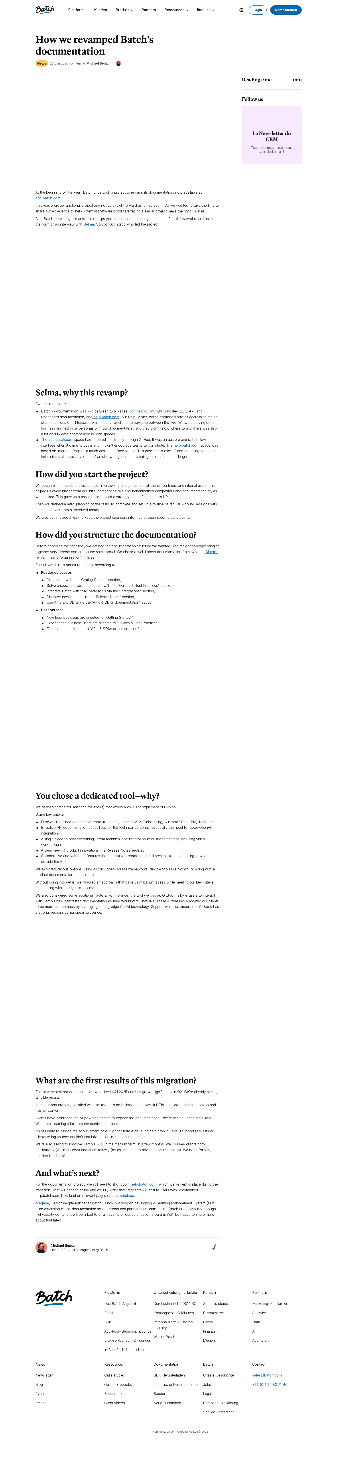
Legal (207, 1393)
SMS (108, 1322)
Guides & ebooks (118, 1384)
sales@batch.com (267, 1375)
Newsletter (44, 1375)
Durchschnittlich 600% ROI (175, 1303)
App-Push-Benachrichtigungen (129, 1331)
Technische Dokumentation (176, 1384)
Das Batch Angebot (120, 1303)
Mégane (42, 1203)
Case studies (114, 1375)
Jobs (207, 1384)
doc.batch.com (124, 1195)
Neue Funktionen (167, 1403)
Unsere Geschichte (218, 1375)
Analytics (259, 1313)
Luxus (208, 1322)
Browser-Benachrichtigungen (127, 1340)
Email (108, 1313)
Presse (40, 1403)
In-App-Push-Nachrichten (124, 1349)
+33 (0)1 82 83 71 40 (270, 1384)
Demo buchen (286, 10)
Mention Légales (163, 1431)
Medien (209, 1340)
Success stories (216, 1303)
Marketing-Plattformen (270, 1303)
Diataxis (211, 552)
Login (257, 10)
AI (253, 1331)
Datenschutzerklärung (220, 1403)
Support (160, 1393)
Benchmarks (114, 1393)
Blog (39, 1384)
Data (256, 1322)
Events (41, 1393)
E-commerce (213, 1313)
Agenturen (260, 1340)
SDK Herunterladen (169, 1375)
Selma (88, 224)
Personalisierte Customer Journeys (173, 1325)
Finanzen (210, 1331)
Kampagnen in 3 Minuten (174, 1313)
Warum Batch (164, 1337)
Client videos (114, 1403)
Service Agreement (218, 1412)
